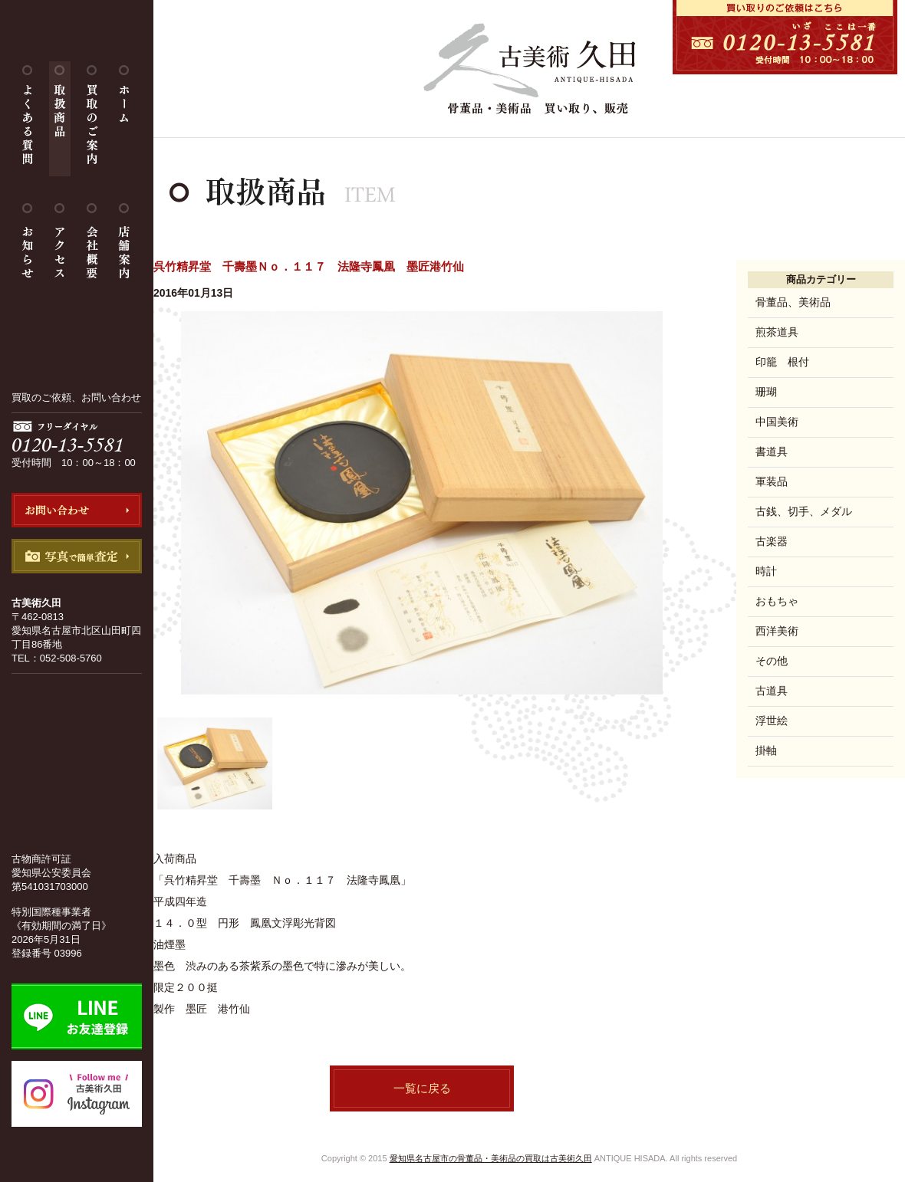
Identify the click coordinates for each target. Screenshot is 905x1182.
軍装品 (771, 481)
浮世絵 (771, 720)
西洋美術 (776, 631)
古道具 (771, 691)
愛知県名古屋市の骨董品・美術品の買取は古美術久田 (491, 1158)
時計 (766, 571)
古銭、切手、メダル (803, 511)
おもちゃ (776, 601)
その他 (771, 661)
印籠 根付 (782, 362)
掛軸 (766, 750)
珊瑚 (766, 392)
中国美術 (776, 421)
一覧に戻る (422, 1088)
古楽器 (771, 541)
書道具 (771, 451)
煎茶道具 (776, 332)
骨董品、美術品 (793, 302)
